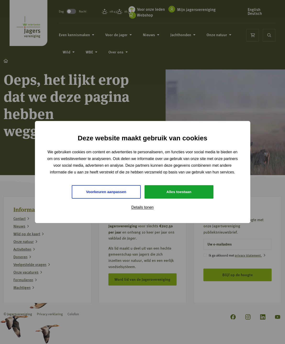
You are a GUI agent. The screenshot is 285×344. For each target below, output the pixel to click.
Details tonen (142, 208)
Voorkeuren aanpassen (106, 192)
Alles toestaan (179, 192)
